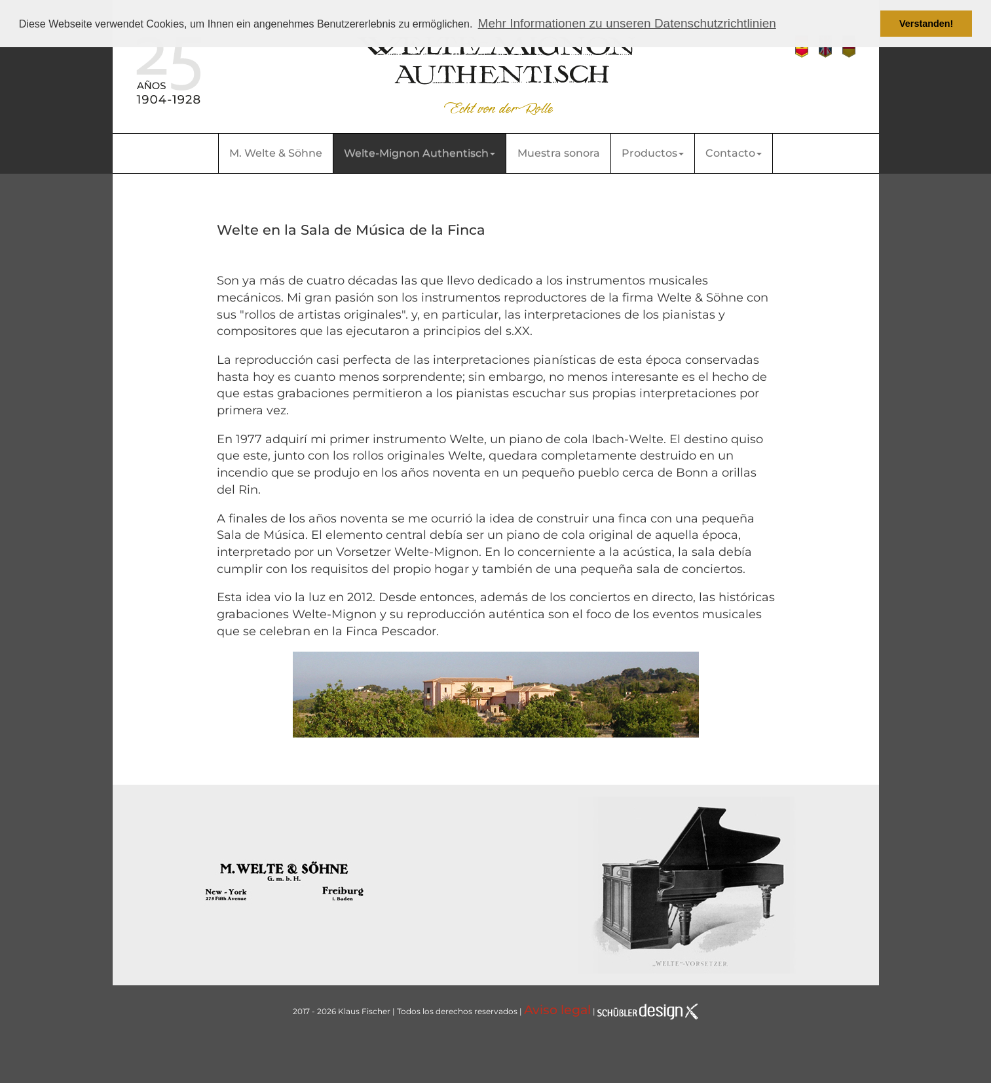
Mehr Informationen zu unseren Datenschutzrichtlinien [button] (627, 23)
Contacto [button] (733, 153)
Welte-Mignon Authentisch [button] (419, 153)
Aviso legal (557, 1009)
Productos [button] (653, 153)
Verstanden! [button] (926, 23)
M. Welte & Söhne (275, 153)
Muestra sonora (558, 153)
